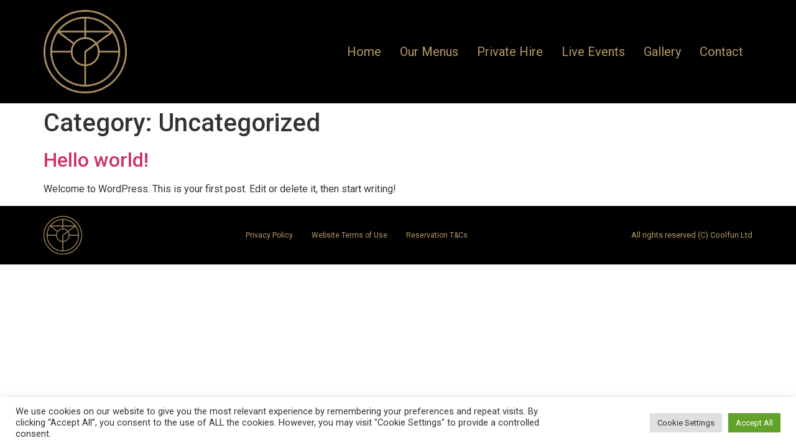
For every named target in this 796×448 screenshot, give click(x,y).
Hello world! (96, 160)
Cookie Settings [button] (686, 422)
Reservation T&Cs (437, 235)
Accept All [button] (754, 422)
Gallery (662, 51)
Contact (721, 51)
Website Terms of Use (349, 235)
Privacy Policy (269, 235)
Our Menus (429, 51)
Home (364, 51)
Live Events (593, 51)
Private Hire (510, 51)
